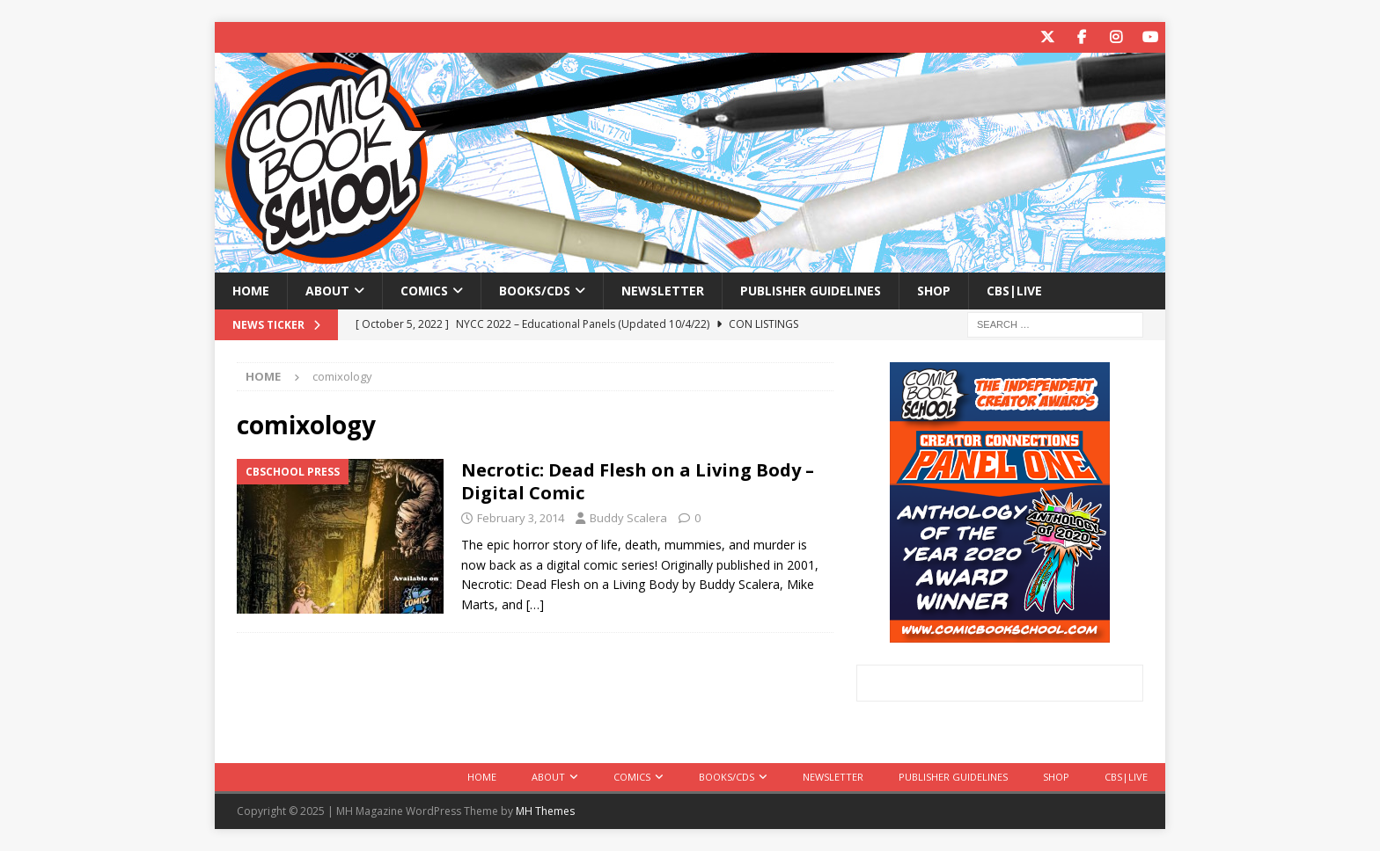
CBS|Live (1014, 290)
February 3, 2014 (520, 518)
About (327, 290)
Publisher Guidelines (810, 290)
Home (250, 290)
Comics (424, 290)
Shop (934, 290)
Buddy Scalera (628, 518)
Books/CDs (534, 290)
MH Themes (545, 811)
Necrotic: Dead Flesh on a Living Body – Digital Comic (637, 481)
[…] (535, 604)
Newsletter (662, 290)
